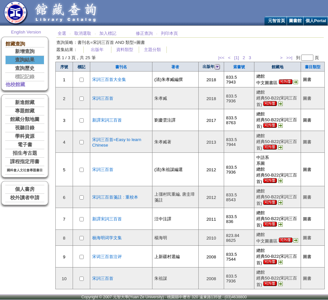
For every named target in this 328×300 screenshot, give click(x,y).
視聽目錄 (25, 127)
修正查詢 (144, 33)
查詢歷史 (25, 68)
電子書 (25, 144)
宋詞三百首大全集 (109, 79)
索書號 (239, 67)
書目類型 (313, 67)
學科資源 (25, 136)
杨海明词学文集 (107, 237)
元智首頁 (276, 20)
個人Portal (316, 20)
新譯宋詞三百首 (107, 120)
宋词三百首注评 (107, 256)
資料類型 (124, 49)
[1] (236, 57)
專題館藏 (25, 110)
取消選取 (82, 33)
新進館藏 (25, 102)
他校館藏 (15, 84)
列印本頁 (169, 33)
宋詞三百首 (102, 98)
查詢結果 (25, 59)
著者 (175, 67)
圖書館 (295, 20)
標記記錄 (25, 76)
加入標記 (107, 33)
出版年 (97, 49)
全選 (62, 33)
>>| (289, 57)
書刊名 (121, 67)
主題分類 (152, 49)
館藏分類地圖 (24, 119)
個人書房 (25, 189)
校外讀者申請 (24, 197)
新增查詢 (25, 51)
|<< (221, 57)
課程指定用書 (24, 161)
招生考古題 (25, 153)
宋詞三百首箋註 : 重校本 (115, 197)
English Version (26, 32)
